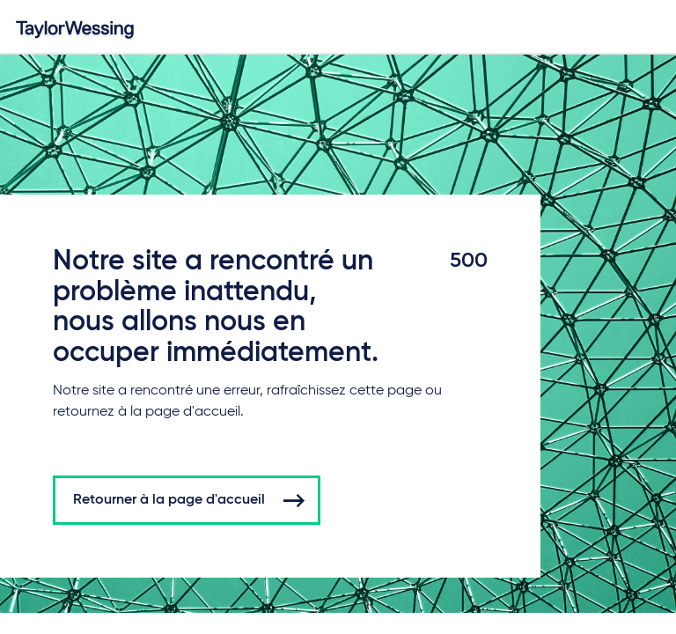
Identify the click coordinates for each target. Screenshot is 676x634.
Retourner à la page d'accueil (169, 500)
